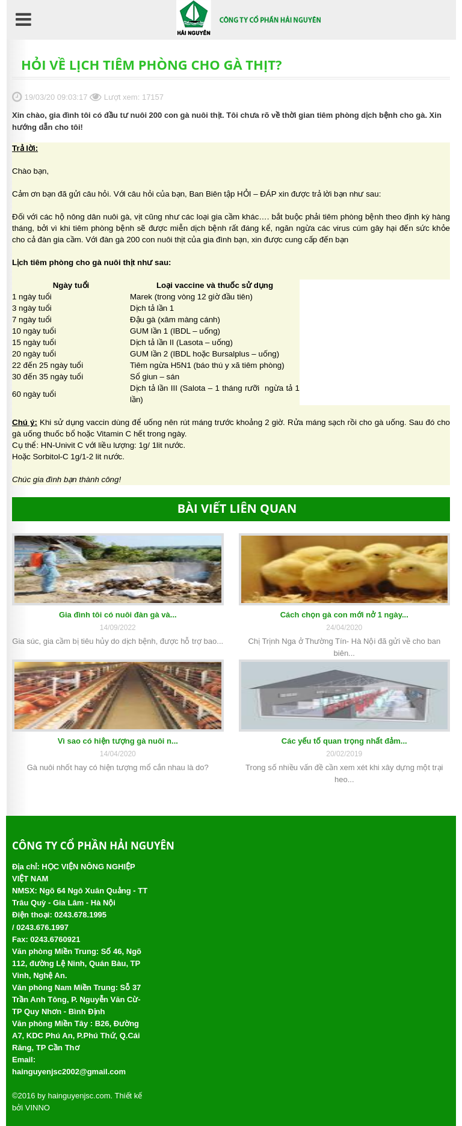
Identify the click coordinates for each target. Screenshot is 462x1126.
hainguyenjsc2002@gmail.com (69, 1071)
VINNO (37, 1107)
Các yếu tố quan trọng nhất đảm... (344, 740)
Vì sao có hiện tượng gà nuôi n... (118, 740)
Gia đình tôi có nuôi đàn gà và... (118, 614)
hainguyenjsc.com (79, 1095)
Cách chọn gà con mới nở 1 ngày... (344, 614)
